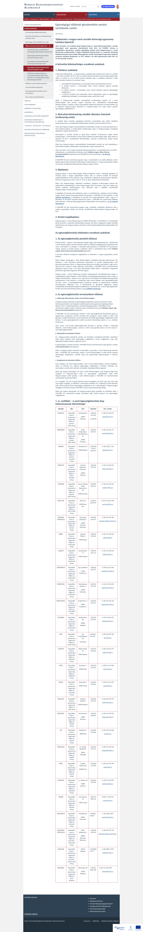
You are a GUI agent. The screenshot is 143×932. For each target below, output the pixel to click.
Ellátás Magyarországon (32, 25)
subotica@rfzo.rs (107, 417)
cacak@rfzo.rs (107, 686)
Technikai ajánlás (30, 914)
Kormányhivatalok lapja (97, 909)
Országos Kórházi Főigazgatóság (100, 906)
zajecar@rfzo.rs (108, 652)
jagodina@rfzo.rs (107, 621)
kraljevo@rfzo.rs (107, 702)
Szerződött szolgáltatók (32, 108)
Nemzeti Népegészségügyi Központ (101, 904)
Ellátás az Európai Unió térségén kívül (61, 19)
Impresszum (87, 921)
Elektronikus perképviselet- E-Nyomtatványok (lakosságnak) (34, 121)
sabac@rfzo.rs (107, 538)
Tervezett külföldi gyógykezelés (34, 87)
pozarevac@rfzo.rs (108, 588)
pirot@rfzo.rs (107, 767)
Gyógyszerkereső (30, 104)
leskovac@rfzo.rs (107, 784)
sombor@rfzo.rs (107, 488)
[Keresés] (98, 6)
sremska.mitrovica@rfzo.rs (107, 521)
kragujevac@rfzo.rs (107, 604)
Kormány (93, 898)
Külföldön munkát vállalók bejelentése (36, 83)
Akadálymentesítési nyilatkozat (110, 921)
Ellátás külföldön (44, 19)
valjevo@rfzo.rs (108, 554)
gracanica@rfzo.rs (108, 817)
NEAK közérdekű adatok (98, 911)
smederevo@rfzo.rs (107, 571)
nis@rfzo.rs (107, 734)
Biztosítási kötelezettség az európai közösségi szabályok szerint (38, 37)
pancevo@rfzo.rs (107, 469)
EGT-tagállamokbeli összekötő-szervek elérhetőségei (36, 92)
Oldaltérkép (95, 921)
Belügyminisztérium (96, 901)
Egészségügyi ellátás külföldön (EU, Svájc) (37, 42)
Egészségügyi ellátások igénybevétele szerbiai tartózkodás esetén (92, 19)
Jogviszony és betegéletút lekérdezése (37, 129)
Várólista (27, 101)
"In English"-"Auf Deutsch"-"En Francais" (37, 126)
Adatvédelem (28, 112)
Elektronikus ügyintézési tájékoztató (36, 116)
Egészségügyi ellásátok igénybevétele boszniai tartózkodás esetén (37, 57)
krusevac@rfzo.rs (107, 717)
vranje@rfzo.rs (107, 800)
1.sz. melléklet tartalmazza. (92, 289)
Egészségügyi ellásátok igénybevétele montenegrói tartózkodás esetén (37, 63)
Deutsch (72, 6)
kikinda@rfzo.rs (108, 450)
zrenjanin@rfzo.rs (107, 433)
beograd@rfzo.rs (107, 871)
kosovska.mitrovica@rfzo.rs (108, 834)
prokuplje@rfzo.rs (107, 750)
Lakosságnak (34, 19)
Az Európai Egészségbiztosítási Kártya (35, 32)
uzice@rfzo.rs (107, 669)
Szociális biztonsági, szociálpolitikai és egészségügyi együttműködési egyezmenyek (39, 51)
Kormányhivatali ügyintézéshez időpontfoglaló (34, 134)
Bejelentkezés (109, 6)
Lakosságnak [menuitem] (61, 15)
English (78, 6)
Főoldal (26, 19)
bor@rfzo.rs (108, 638)
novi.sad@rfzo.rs (107, 504)
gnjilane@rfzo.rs (107, 853)
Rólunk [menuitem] (27, 15)
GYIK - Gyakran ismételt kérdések (34, 97)
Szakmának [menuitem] (93, 15)
